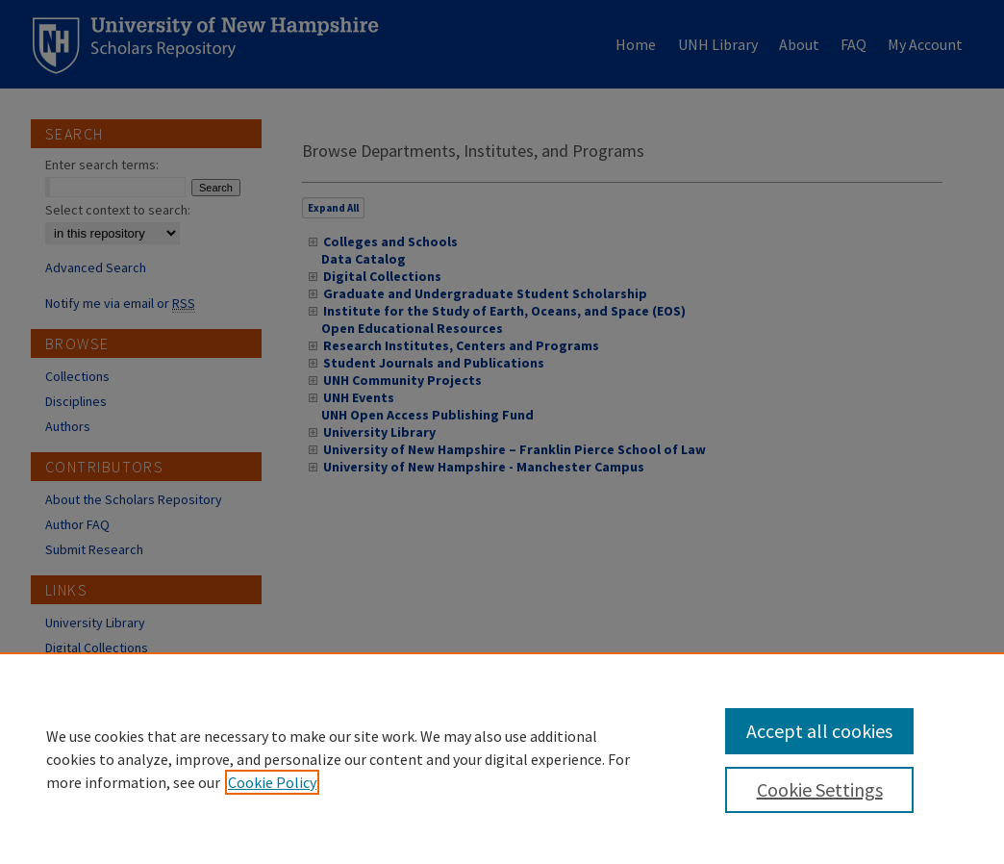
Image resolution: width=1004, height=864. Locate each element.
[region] (502, 758)
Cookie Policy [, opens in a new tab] (272, 782)
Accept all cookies (819, 731)
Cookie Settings (820, 789)
